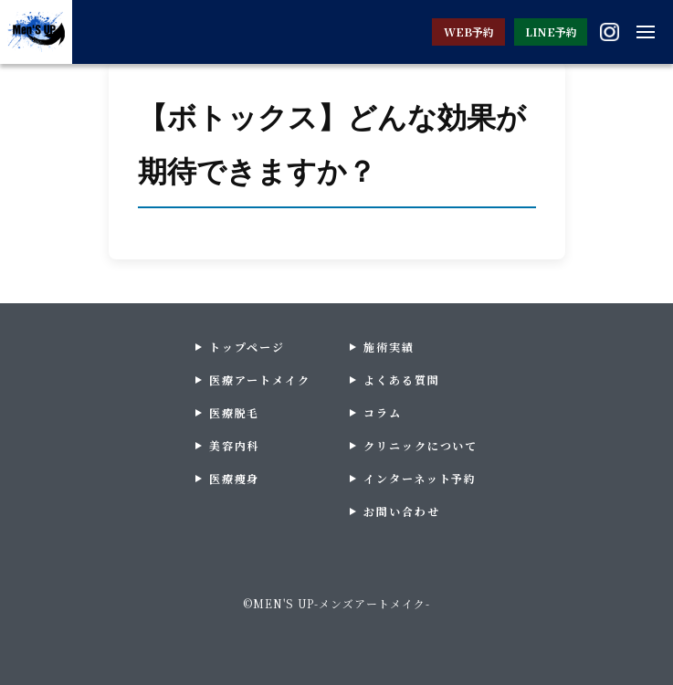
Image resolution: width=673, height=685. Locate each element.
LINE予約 (551, 31)
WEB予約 (469, 31)
